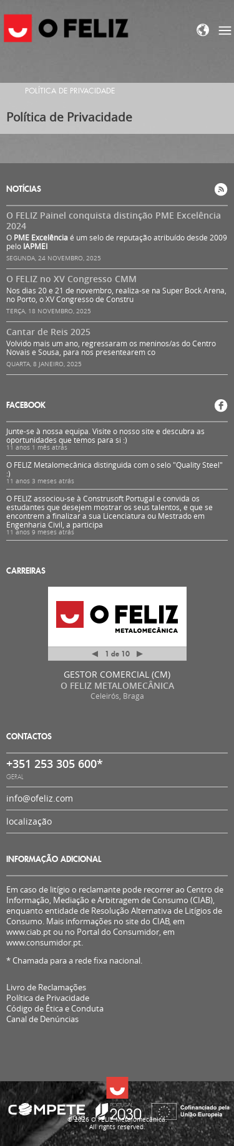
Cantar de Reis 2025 (48, 332)
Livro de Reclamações (46, 987)
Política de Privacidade (47, 998)
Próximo (140, 654)
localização (29, 821)
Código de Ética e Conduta (55, 1008)
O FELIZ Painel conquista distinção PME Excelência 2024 (113, 220)
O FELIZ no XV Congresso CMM (71, 279)
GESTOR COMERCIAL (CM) (117, 674)
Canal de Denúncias (42, 1019)
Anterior (95, 656)
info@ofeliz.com (39, 798)
